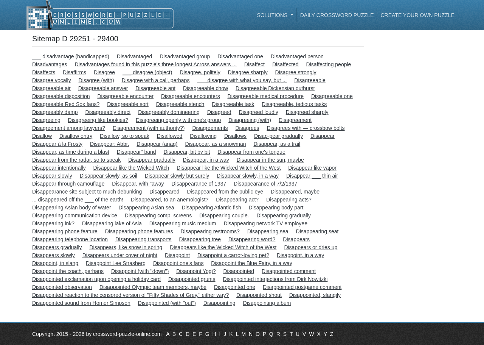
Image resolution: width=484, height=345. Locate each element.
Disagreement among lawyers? (68, 128)
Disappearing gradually (284, 215)
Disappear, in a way (206, 160)
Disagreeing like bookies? (98, 120)
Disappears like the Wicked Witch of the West (223, 247)
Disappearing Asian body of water (71, 208)
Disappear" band (136, 152)
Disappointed (238, 271)
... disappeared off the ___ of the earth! (77, 200)
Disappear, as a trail (276, 144)
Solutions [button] (273, 15)
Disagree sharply (248, 72)
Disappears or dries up (310, 247)
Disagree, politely (200, 72)
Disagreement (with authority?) (149, 128)
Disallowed (170, 136)
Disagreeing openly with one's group (178, 120)
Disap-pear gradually (278, 136)
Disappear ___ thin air (312, 176)
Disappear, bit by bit (187, 152)
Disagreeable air (51, 88)
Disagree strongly (295, 72)
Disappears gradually (57, 247)
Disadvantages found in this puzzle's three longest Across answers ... (156, 64)
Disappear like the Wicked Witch (131, 168)
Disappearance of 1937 (199, 184)
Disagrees (247, 128)
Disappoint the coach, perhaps (68, 271)
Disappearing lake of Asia (112, 223)
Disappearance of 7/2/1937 (265, 184)
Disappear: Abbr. (109, 144)
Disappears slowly (53, 255)
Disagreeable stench (180, 104)
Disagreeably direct (108, 112)
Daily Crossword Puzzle (337, 15)
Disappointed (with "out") (167, 303)
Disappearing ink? (53, 223)
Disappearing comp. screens (158, 215)
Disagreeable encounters (190, 96)
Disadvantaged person (297, 56)
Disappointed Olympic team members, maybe (152, 287)
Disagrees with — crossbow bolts (305, 128)
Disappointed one (234, 287)
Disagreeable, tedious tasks (294, 104)
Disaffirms (74, 72)
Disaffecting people (328, 64)
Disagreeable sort (128, 104)
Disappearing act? (237, 200)
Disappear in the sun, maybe (270, 160)
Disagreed (219, 112)
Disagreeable (310, 80)
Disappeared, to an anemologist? (169, 200)
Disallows (235, 136)
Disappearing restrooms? (209, 231)
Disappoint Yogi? (196, 271)
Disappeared (164, 192)
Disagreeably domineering (169, 112)
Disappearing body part (276, 208)
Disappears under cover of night (119, 255)
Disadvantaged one (240, 56)
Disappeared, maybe (295, 192)
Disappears (296, 239)
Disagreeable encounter (125, 96)
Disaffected (285, 64)
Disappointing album (267, 303)
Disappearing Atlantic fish (211, 208)
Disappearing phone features (139, 231)
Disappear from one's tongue (251, 152)
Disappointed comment (289, 271)
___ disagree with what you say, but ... (242, 80)
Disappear (322, 136)
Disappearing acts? (289, 200)
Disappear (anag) (157, 144)
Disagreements (210, 128)
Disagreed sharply (307, 112)
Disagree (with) (96, 80)
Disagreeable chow (205, 88)
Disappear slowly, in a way (248, 176)
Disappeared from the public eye (225, 192)
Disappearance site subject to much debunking (87, 192)
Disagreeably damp (55, 112)
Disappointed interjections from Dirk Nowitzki (275, 279)
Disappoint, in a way (300, 255)
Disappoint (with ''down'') (140, 271)
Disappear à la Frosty (57, 144)
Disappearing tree (200, 239)
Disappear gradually (151, 160)
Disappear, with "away (138, 184)
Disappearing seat (317, 231)
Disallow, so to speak (124, 136)
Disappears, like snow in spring (125, 247)
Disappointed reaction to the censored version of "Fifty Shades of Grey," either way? (130, 295)
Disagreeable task (233, 104)
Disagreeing (46, 120)
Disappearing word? (252, 239)
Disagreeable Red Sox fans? (65, 104)
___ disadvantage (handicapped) (70, 56)
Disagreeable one (332, 96)
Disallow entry (75, 136)
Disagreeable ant (155, 88)
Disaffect (254, 64)
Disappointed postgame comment (302, 287)
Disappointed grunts (192, 279)
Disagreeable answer (103, 88)
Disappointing (219, 303)
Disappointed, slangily (315, 295)
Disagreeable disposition (61, 96)
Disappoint (177, 255)
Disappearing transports (143, 239)
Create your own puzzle (417, 15)
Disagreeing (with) (249, 120)
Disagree (104, 72)
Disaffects (43, 72)
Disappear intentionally (59, 168)
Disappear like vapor (312, 168)
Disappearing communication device (74, 215)
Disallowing (203, 136)
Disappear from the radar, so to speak (76, 160)
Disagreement (295, 120)
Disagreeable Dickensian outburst (275, 88)
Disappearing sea (268, 231)
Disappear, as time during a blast (70, 152)
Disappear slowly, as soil (108, 176)
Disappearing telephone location (70, 239)
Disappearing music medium (182, 223)
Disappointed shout (259, 295)
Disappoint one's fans (178, 263)
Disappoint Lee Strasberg (116, 263)
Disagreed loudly (258, 112)
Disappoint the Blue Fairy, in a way (251, 263)
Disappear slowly (52, 176)
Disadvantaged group (185, 56)
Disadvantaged (134, 56)
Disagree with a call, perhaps (156, 80)
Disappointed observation (62, 287)
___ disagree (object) (147, 72)
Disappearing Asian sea (146, 208)
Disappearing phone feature (65, 231)
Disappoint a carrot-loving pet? (233, 255)
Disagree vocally (51, 80)
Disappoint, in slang (55, 263)
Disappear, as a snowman (215, 144)
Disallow (42, 136)
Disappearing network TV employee (265, 223)
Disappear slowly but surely (177, 176)
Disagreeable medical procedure (266, 96)
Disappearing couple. (224, 215)
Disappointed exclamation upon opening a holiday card (96, 279)
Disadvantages (49, 64)
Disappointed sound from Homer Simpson (81, 303)
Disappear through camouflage (68, 184)
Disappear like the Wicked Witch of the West (229, 168)
